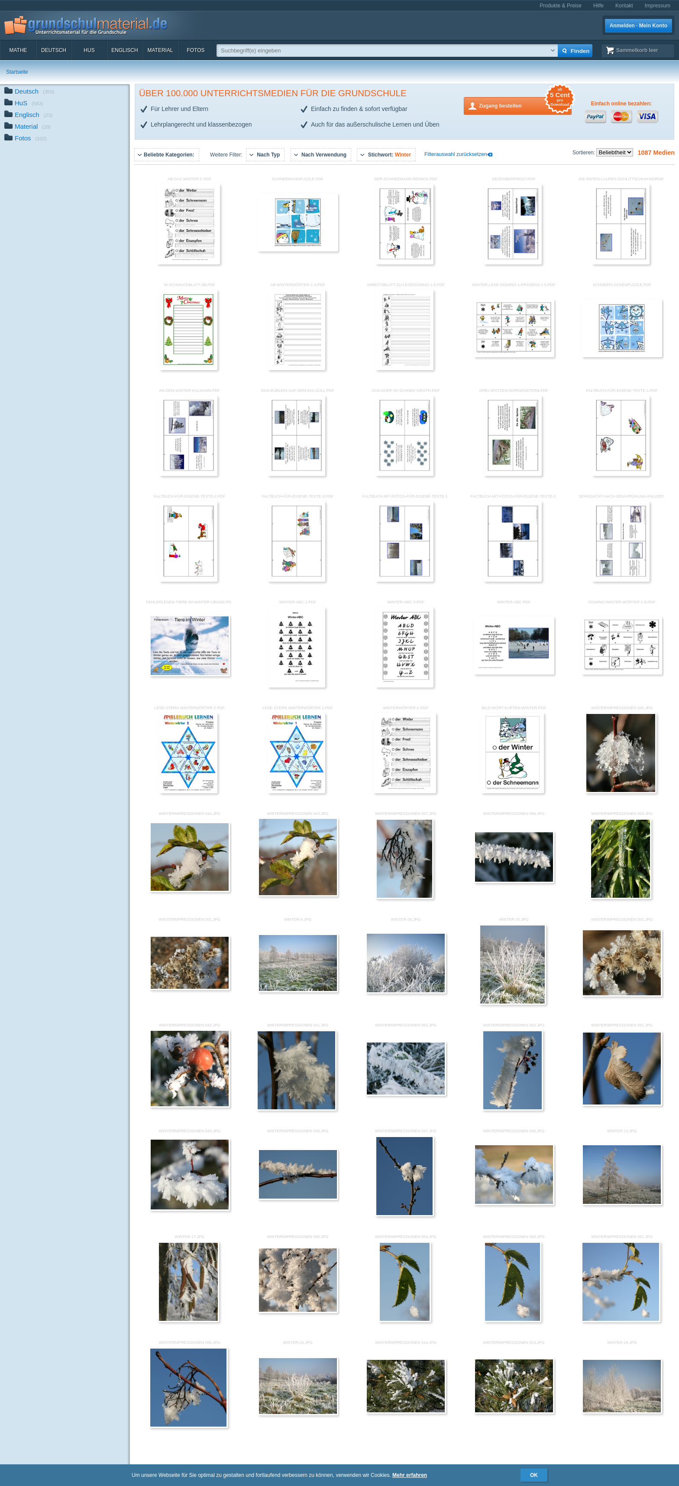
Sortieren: (584, 153)
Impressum (657, 6)
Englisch (124, 50)
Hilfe (598, 6)
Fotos (195, 50)
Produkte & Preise (561, 6)
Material (160, 50)
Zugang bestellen (525, 105)
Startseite (17, 72)
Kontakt (624, 6)
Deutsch (53, 50)
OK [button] (534, 1475)
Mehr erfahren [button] (409, 1475)
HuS (89, 50)
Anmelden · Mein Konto (638, 26)
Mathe (18, 50)
